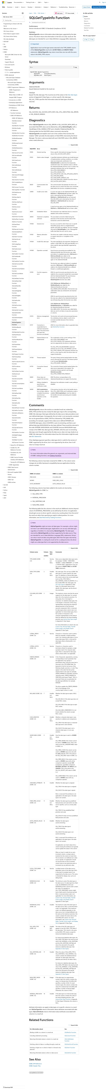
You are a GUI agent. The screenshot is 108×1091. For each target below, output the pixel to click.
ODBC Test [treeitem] (11, 479)
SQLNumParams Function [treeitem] (16, 336)
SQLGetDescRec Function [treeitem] (16, 287)
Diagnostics (87, 23)
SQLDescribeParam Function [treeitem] (17, 203)
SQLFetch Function (70, 1047)
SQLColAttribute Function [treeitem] (16, 166)
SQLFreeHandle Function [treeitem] (16, 257)
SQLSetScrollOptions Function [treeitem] (17, 414)
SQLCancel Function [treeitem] (17, 153)
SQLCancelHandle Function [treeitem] (17, 157)
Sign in (104, 2)
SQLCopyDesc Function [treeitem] (18, 190)
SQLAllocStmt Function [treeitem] (18, 133)
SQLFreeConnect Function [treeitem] (16, 250)
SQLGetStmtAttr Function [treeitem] (16, 314)
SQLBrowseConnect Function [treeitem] (17, 144)
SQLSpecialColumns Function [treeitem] (17, 429)
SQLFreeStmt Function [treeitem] (18, 261)
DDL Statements (36, 436)
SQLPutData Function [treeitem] (18, 371)
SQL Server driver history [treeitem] (10, 36)
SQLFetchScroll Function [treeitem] (16, 240)
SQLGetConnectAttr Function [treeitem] (17, 265)
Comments (87, 25)
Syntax (86, 16)
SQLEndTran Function (58, 327)
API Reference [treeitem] (14, 110)
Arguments (87, 19)
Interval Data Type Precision (63, 999)
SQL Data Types (72, 95)
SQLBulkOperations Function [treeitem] (17, 149)
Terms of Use (64, 1085)
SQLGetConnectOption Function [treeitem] (18, 270)
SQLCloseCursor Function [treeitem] (16, 161)
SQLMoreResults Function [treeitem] (16, 328)
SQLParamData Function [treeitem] (16, 346)
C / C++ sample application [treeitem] (12, 72)
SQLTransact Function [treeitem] (18, 442)
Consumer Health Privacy (50, 1085)
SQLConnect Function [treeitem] (18, 187)
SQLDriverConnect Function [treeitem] (17, 213)
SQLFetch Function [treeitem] (17, 236)
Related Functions (89, 28)
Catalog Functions (55, 455)
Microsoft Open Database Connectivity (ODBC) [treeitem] (15, 84)
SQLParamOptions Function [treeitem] (17, 350)
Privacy (38, 1085)
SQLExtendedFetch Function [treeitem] (17, 233)
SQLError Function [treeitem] (17, 222)
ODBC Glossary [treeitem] (12, 477)
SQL (35, 13)
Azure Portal (86, 7)
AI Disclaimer (5, 1085)
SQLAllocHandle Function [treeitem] (16, 129)
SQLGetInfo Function (70, 1053)
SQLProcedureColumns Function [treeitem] (18, 363)
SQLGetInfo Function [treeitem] (17, 310)
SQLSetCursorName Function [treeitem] (17, 389)
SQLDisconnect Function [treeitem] (16, 208)
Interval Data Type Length (70, 619)
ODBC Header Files (35, 1066)
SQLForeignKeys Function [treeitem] (16, 245)
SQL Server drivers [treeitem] (9, 31)
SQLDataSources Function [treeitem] (16, 193)
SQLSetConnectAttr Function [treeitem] (17, 380)
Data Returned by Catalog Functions (50, 517)
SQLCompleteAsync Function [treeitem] (17, 183)
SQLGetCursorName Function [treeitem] (17, 275)
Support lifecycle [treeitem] (9, 62)
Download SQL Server (99, 7)
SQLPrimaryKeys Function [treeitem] (16, 358)
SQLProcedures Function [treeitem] (16, 367)
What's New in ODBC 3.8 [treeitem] (16, 95)
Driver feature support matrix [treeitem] (11, 34)
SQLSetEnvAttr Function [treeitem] (16, 404)
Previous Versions (16, 1085)
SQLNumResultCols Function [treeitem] (17, 341)
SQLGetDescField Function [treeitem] (16, 282)
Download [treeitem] (7, 59)
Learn (30, 13)
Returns (86, 21)
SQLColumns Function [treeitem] (18, 179)
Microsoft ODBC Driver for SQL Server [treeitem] (13, 56)
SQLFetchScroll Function (71, 1044)
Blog (24, 1085)
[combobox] (13, 16)
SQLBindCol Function (70, 1032)
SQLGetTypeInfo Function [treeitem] (16, 323)
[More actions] (77, 13)
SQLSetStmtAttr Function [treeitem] (16, 419)
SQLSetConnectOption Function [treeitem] (18, 385)
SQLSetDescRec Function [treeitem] (16, 399)
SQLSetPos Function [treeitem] (17, 410)
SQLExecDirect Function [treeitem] (16, 225)
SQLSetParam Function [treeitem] (18, 408)
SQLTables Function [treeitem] (17, 440)
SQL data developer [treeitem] (9, 39)
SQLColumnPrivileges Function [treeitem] (17, 176)
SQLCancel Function (70, 1036)
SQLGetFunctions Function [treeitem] (16, 306)
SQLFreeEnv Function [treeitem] (18, 254)
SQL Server (41, 13)
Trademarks (73, 1085)
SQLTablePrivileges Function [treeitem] (17, 436)
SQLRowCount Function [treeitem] (16, 375)
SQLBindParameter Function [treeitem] (17, 139)
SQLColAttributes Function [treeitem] (16, 171)
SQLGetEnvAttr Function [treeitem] (16, 302)
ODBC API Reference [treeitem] (17, 118)
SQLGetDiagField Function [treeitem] (16, 292)
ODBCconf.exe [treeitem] (11, 482)
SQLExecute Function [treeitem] (17, 229)
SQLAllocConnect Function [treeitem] (16, 122)
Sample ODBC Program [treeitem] (15, 97)
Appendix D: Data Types (62, 948)
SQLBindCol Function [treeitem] (17, 135)
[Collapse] (22, 13)
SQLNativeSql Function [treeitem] (18, 332)
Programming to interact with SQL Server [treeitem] (13, 25)
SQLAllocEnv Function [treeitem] (18, 125)
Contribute (31, 1085)
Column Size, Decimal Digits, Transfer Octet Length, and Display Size (67, 921)
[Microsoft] (3, 2)
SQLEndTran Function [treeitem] (18, 219)
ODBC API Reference (35, 1064)
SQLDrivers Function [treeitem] (17, 216)
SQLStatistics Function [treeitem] (18, 432)
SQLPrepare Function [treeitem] (17, 354)
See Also (86, 30)
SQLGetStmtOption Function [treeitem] (17, 319)
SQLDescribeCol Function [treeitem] (16, 198)
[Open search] (99, 2)
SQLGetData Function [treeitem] (18, 278)
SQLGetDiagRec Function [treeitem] (16, 297)
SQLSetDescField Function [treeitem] (16, 394)
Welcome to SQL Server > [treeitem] (11, 28)
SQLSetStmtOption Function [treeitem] (17, 424)
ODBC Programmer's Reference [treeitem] (14, 91)
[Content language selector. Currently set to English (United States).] (10, 1081)
